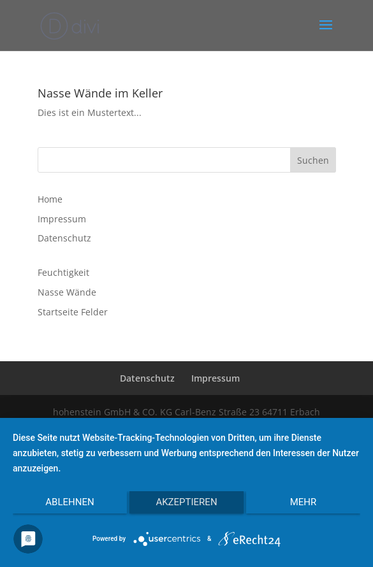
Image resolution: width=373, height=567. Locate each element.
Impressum (62, 219)
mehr (303, 502)
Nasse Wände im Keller (100, 93)
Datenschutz (64, 238)
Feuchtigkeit (63, 272)
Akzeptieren (186, 502)
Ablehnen (69, 502)
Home (50, 199)
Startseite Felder (73, 312)
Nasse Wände (67, 292)
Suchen (313, 160)
